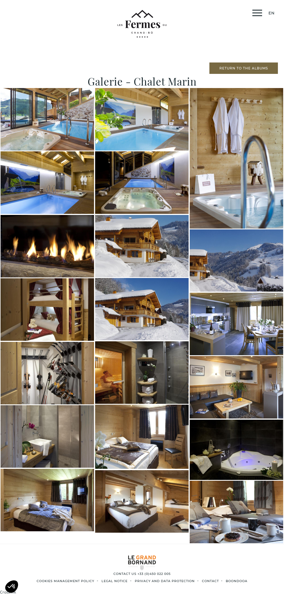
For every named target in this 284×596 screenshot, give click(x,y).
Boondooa (236, 581)
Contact (210, 581)
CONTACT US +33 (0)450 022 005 (142, 574)
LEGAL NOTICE (115, 581)
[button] (11, 586)
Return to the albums (243, 68)
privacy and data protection (165, 581)
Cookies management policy (65, 581)
